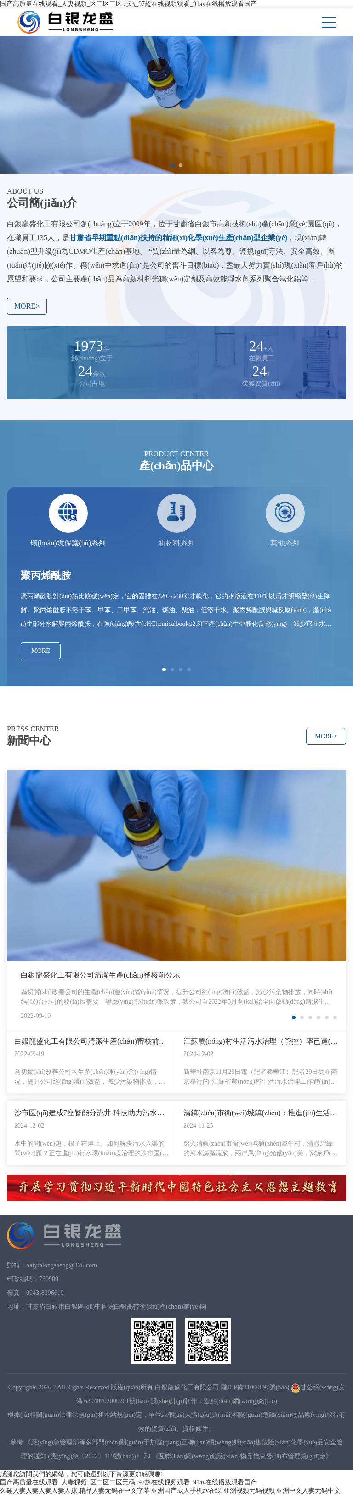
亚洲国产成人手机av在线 (186, 1490)
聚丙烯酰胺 (46, 575)
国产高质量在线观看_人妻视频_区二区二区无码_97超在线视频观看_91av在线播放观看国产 (128, 3)
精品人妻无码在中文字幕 (114, 1490)
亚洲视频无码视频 (249, 1490)
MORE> (27, 306)
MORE (40, 650)
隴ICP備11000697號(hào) (255, 1387)
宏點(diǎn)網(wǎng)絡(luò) (240, 1401)
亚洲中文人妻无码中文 (308, 1490)
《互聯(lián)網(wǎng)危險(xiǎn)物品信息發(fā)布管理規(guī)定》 (242, 1456)
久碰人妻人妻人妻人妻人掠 (38, 1490)
